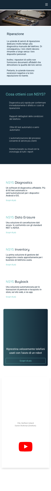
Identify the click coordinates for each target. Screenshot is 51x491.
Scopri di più (11, 200)
